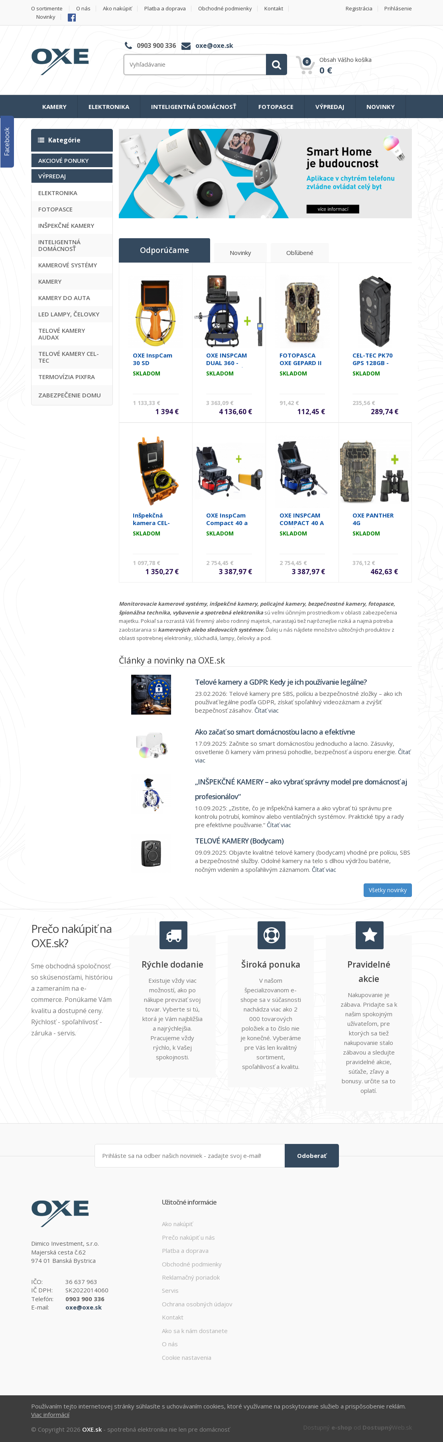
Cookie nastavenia (186, 1357)
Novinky (46, 17)
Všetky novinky (388, 890)
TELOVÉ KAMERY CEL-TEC (68, 357)
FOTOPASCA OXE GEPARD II (301, 359)
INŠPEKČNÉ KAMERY (66, 225)
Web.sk (387, 1427)
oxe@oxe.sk (214, 45)
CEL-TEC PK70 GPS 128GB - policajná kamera (372, 366)
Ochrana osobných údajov (197, 1304)
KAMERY (54, 107)
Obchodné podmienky (225, 9)
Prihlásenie (398, 9)
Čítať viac (266, 710)
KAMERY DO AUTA (64, 298)
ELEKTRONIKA (109, 107)
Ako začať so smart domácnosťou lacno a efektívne (275, 731)
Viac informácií (50, 1414)
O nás (83, 9)
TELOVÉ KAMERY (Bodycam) (239, 840)
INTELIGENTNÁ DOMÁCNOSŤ (193, 107)
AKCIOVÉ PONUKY (63, 160)
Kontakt (274, 9)
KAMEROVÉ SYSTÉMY (67, 265)
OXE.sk (92, 1429)
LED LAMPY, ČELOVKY (68, 314)
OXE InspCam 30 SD (152, 359)
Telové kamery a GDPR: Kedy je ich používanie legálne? (281, 681)
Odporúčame (164, 250)
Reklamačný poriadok (191, 1277)
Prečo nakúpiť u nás (188, 1237)
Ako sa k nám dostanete (195, 1331)
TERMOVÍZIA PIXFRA (66, 377)
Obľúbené (299, 253)
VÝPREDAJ (330, 107)
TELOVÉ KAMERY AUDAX (61, 333)
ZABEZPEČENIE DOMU (69, 395)
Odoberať (312, 1156)
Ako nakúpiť (117, 9)
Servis (170, 1290)
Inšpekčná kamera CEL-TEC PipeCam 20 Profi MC (152, 526)
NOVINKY (380, 107)
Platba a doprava (165, 9)
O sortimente (47, 9)
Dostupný (327, 1427)
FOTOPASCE (275, 107)
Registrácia (359, 9)
